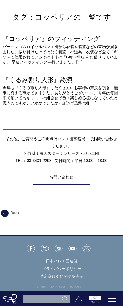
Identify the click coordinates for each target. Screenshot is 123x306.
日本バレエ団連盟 (62, 261)
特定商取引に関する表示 (62, 276)
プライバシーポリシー (62, 268)
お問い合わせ (61, 177)
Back (10, 213)
